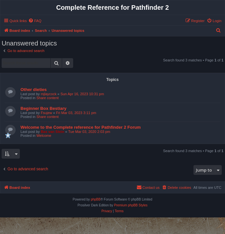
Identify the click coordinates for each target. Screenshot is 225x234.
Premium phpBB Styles (131, 205)
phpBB (95, 199)
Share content (47, 98)
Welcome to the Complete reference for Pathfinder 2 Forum (80, 127)
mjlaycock (48, 94)
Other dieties (33, 89)
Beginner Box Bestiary (43, 108)
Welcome (43, 135)
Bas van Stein (52, 132)
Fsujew (46, 113)
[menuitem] (34, 21)
